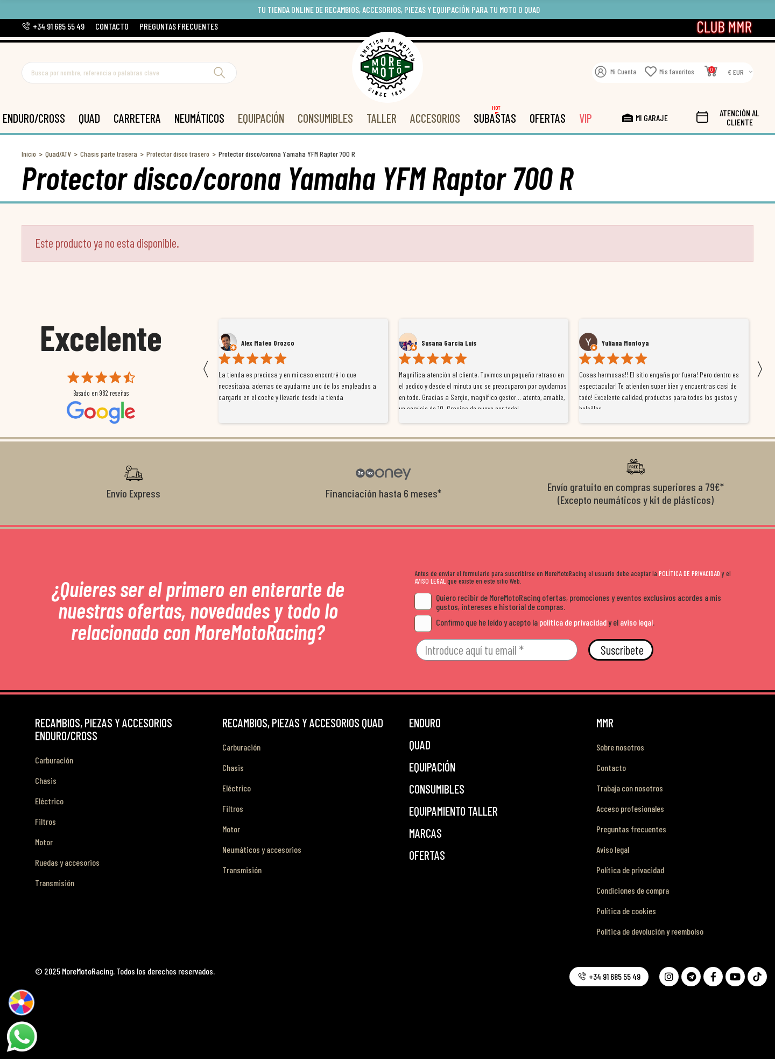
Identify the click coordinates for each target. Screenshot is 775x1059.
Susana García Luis (448, 343)
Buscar (219, 72)
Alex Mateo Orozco (267, 343)
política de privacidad (573, 622)
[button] (53, 26)
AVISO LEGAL (430, 581)
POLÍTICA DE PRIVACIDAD (689, 573)
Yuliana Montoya (625, 343)
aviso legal (636, 622)
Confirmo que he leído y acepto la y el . (534, 622)
